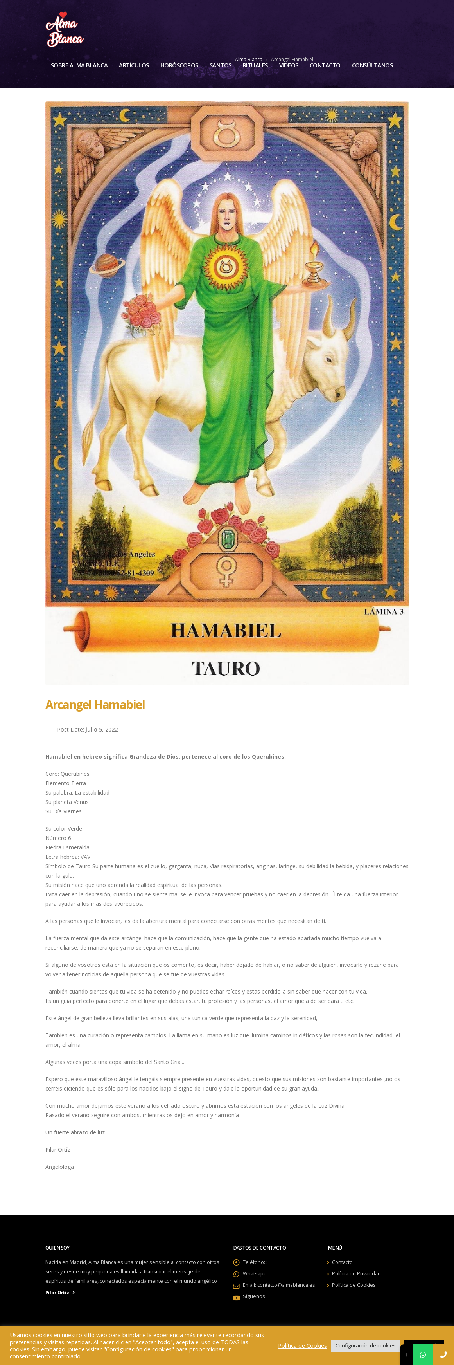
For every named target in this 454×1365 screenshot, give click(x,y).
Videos (288, 65)
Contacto (325, 65)
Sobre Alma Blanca (79, 65)
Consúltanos (372, 65)
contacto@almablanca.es (286, 1285)
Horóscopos (179, 65)
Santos (220, 65)
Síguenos (254, 1296)
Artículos (134, 65)
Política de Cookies (354, 1285)
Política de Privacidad (356, 1273)
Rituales (255, 65)
